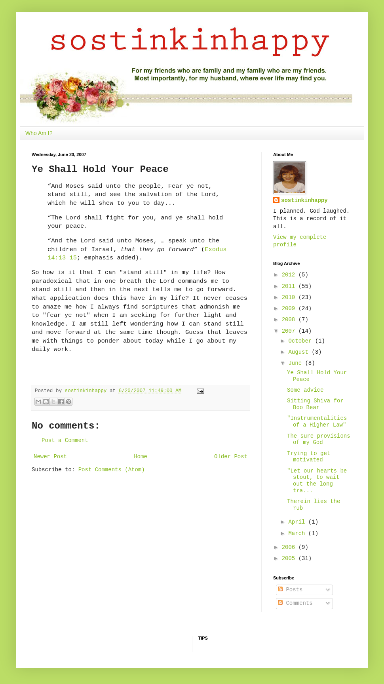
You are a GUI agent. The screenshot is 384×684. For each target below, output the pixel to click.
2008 (290, 319)
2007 (290, 331)
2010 (290, 297)
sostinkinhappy (304, 200)
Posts (290, 590)
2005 (290, 558)
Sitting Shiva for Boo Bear (315, 404)
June (296, 363)
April (298, 522)
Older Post (230, 456)
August (300, 352)
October (301, 341)
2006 (290, 547)
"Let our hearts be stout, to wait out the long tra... (317, 481)
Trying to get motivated (308, 456)
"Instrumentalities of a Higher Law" (317, 421)
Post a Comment (65, 440)
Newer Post (50, 456)
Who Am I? (38, 133)
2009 (290, 308)
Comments (295, 603)
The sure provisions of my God (318, 439)
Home (140, 456)
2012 (290, 275)
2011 (290, 286)
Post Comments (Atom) (111, 470)
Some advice (305, 390)
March (298, 533)
